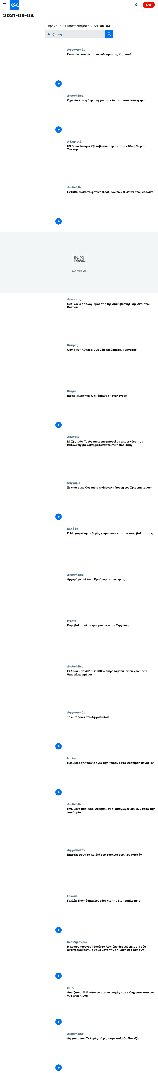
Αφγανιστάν (76, 49)
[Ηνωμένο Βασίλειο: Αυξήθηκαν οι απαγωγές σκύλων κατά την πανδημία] (111, 825)
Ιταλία (71, 620)
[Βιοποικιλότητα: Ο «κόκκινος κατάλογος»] (111, 412)
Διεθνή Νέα (75, 95)
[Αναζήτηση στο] (79, 34)
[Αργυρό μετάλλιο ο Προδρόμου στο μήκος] (111, 596)
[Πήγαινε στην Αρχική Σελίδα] (14, 5)
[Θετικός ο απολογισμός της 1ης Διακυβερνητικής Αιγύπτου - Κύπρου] (111, 320)
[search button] (109, 34)
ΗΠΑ (70, 987)
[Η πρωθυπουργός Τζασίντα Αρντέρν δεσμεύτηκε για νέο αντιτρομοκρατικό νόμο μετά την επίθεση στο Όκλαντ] (111, 963)
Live (149, 4)
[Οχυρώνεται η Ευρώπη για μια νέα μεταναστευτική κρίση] (111, 117)
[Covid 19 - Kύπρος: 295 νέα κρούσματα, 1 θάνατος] (111, 366)
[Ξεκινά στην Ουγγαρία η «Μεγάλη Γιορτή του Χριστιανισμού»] (111, 504)
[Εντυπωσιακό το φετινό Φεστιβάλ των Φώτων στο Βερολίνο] (111, 208)
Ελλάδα (72, 528)
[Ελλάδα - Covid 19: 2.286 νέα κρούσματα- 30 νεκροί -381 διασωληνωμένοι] (111, 687)
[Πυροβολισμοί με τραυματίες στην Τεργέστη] (111, 642)
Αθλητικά (74, 141)
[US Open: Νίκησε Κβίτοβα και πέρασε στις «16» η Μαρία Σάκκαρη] (111, 163)
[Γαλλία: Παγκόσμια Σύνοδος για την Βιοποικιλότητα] (111, 917)
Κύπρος (72, 345)
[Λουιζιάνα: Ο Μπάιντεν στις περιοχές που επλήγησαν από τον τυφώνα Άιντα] (111, 1009)
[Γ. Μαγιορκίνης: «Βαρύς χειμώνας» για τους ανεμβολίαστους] (111, 550)
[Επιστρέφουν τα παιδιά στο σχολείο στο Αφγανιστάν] (111, 871)
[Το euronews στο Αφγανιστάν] (111, 733)
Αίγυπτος (74, 299)
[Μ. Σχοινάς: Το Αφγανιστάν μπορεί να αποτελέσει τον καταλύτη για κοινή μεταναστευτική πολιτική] (111, 458)
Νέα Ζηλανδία (77, 941)
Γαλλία (72, 895)
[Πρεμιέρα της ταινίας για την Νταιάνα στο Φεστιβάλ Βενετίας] (111, 779)
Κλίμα (71, 391)
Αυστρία (73, 436)
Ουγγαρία (73, 482)
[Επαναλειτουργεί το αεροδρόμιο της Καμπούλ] (111, 71)
